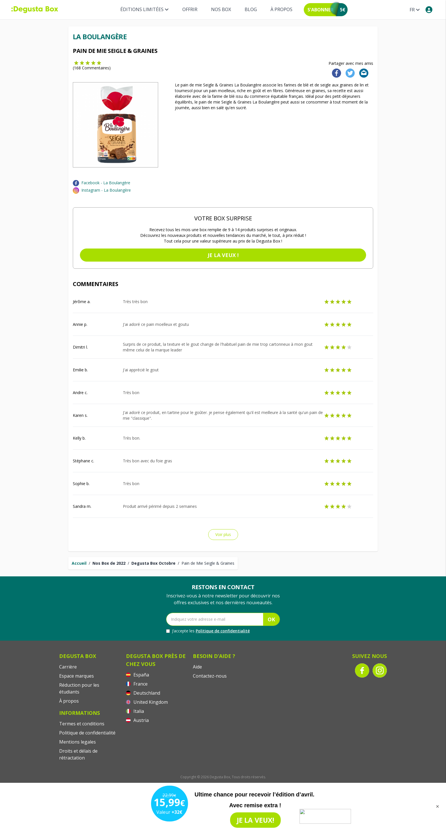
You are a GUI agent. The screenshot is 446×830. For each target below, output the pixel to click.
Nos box (221, 9)
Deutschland (143, 693)
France (137, 684)
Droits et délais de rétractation (78, 754)
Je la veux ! (223, 255)
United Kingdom (147, 702)
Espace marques (76, 676)
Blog (251, 9)
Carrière (68, 667)
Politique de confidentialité (223, 631)
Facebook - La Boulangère (105, 182)
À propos (281, 9)
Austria (137, 720)
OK (271, 619)
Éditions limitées (144, 9)
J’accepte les (208, 631)
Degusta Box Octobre (153, 563)
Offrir (189, 9)
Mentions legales (77, 742)
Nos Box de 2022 (108, 563)
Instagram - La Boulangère (106, 190)
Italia (135, 711)
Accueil (79, 563)
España (137, 675)
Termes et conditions (81, 724)
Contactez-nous (210, 676)
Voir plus (223, 534)
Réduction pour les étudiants (79, 688)
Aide (197, 667)
